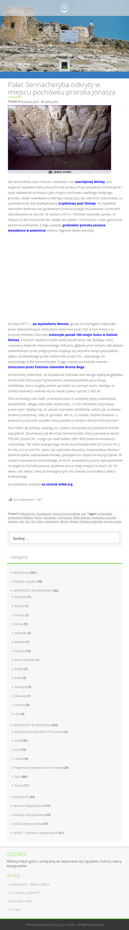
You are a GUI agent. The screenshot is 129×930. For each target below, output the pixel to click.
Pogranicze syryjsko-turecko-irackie (39, 767)
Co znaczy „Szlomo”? (25, 892)
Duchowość (44, 514)
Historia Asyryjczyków (66, 514)
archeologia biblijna (20, 518)
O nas (15, 909)
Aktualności (27, 514)
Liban (18, 759)
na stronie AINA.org (57, 484)
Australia (21, 597)
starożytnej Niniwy (90, 182)
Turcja (19, 785)
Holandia (21, 633)
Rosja (18, 678)
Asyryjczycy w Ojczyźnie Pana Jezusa (39, 732)
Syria (18, 777)
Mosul (64, 521)
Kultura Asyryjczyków (27, 824)
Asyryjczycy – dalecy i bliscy (30, 884)
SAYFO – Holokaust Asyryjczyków (35, 833)
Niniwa (73, 521)
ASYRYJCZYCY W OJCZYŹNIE (31, 725)
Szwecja (20, 687)
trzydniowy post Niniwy (77, 203)
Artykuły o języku (24, 581)
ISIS (33, 521)
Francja (19, 615)
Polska (19, 669)
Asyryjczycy (65, 518)
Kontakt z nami (21, 901)
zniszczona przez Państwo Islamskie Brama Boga (46, 367)
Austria (19, 606)
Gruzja (19, 624)
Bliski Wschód (81, 518)
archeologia (104, 514)
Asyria (38, 518)
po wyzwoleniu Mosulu (51, 324)
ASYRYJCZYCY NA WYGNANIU (33, 590)
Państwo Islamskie (91, 521)
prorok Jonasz (113, 521)
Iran (17, 750)
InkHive (58, 924)
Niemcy (20, 651)
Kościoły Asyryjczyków (28, 815)
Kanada (20, 642)
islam (40, 521)
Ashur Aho (51, 101)
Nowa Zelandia (25, 660)
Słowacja (20, 696)
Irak (83, 514)
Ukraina (20, 705)
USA (17, 714)
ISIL (27, 521)
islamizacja (52, 521)
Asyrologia (49, 518)
